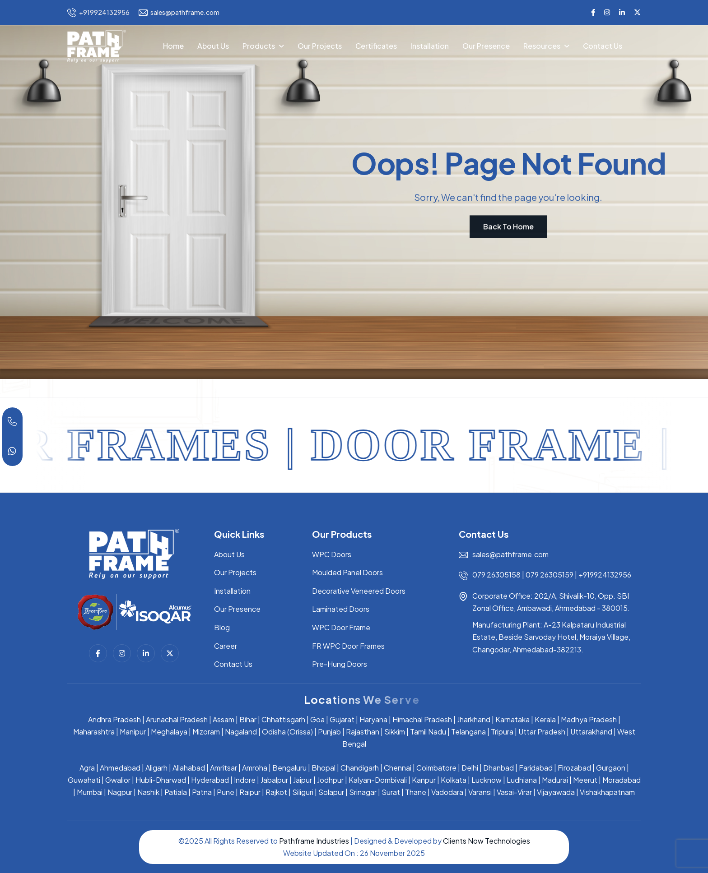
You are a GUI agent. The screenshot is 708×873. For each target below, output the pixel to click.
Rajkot (276, 792)
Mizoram (206, 731)
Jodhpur (330, 780)
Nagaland (241, 731)
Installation (429, 46)
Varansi (480, 792)
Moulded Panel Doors (347, 572)
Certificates (376, 46)
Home (173, 46)
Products (258, 46)
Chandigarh (359, 767)
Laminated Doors (340, 609)
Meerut (585, 780)
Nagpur (119, 792)
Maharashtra (94, 731)
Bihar (247, 719)
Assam (223, 719)
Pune (225, 792)
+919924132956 (98, 12)
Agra (87, 767)
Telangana (468, 731)
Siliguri (302, 792)
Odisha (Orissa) (287, 731)
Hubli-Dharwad (160, 780)
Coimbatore (436, 767)
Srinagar (363, 792)
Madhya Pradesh (589, 719)
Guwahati (84, 780)
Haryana (373, 719)
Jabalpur (274, 780)
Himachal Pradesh (422, 719)
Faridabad (536, 767)
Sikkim (394, 731)
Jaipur (302, 780)
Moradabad (621, 780)
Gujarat (342, 719)
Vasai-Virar (514, 792)
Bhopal (323, 767)
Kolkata (453, 780)
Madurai (555, 780)
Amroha (254, 767)
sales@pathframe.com (179, 12)
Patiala (175, 792)
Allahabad (188, 767)
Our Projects (320, 46)
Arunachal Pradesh (177, 719)
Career (225, 646)
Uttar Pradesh (541, 731)
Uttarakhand (591, 731)
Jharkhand (473, 719)
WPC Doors (331, 554)
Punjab (329, 731)
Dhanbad (498, 767)
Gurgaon (610, 767)
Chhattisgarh (283, 719)
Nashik (148, 792)
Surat (391, 792)
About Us (213, 46)
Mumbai (89, 792)
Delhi (469, 767)
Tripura (502, 731)
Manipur (133, 731)
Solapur (331, 792)
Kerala (545, 719)
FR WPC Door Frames (348, 646)
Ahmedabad (120, 767)
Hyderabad (210, 780)
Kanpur (424, 780)
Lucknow (486, 780)
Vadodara (447, 792)
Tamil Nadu (428, 731)
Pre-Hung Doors (339, 664)
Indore (245, 780)
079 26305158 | (499, 574)
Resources (541, 46)
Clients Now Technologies (486, 840)
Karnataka (512, 719)
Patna (202, 792)
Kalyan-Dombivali (378, 780)
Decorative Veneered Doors (358, 591)
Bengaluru (289, 767)
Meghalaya (169, 731)
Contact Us (602, 46)
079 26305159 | (551, 574)
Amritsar (223, 767)
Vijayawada (556, 792)
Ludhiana (522, 780)
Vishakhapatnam (607, 792)
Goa (317, 719)
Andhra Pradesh (114, 719)
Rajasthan (362, 731)
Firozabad (574, 767)
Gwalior (117, 780)
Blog (222, 627)
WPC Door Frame (341, 627)
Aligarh (156, 767)
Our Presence (486, 46)
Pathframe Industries (314, 840)
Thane (415, 792)
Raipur (250, 792)
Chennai (397, 767)
